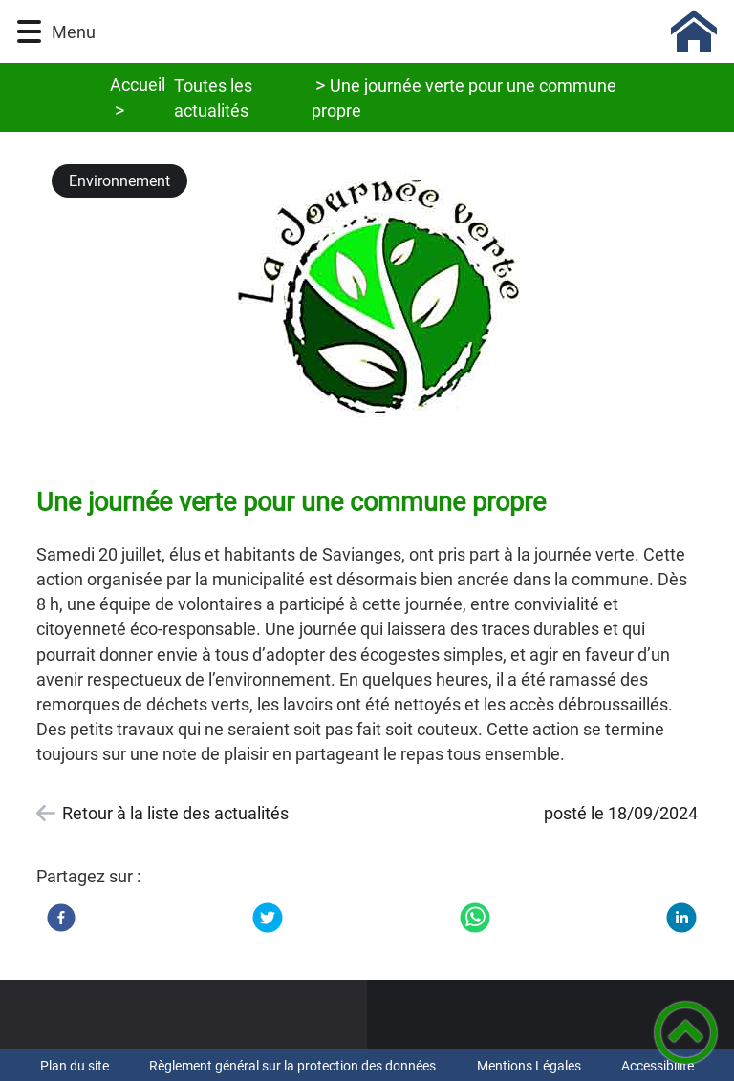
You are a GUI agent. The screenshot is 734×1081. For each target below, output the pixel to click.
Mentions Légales (529, 1065)
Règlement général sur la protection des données (292, 1065)
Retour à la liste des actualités (175, 813)
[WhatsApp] (475, 917)
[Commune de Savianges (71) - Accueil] (414, 31)
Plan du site (74, 1065)
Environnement (119, 181)
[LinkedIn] (681, 917)
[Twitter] (267, 917)
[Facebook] (61, 917)
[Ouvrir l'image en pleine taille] (384, 301)
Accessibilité (657, 1065)
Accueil (137, 84)
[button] (29, 32)
